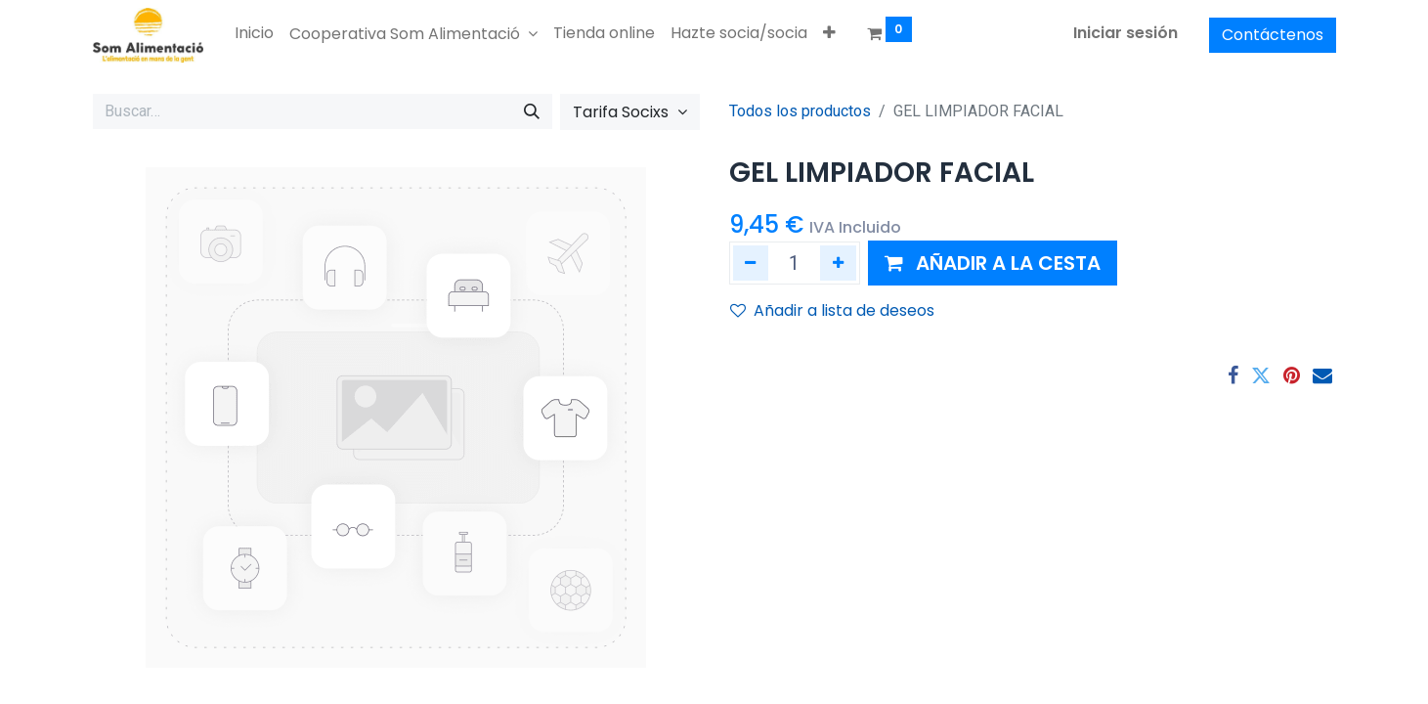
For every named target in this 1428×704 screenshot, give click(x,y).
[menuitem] (254, 33)
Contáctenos (1272, 34)
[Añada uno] (838, 263)
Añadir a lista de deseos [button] (832, 310)
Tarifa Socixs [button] (622, 112)
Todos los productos (800, 111)
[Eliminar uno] (751, 263)
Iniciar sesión (1125, 33)
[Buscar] (531, 111)
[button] (829, 33)
